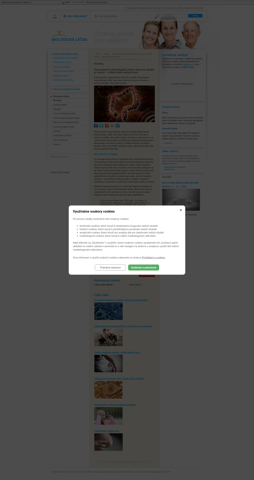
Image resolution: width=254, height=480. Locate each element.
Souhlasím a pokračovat (143, 267)
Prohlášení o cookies (153, 257)
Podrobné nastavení (110, 267)
